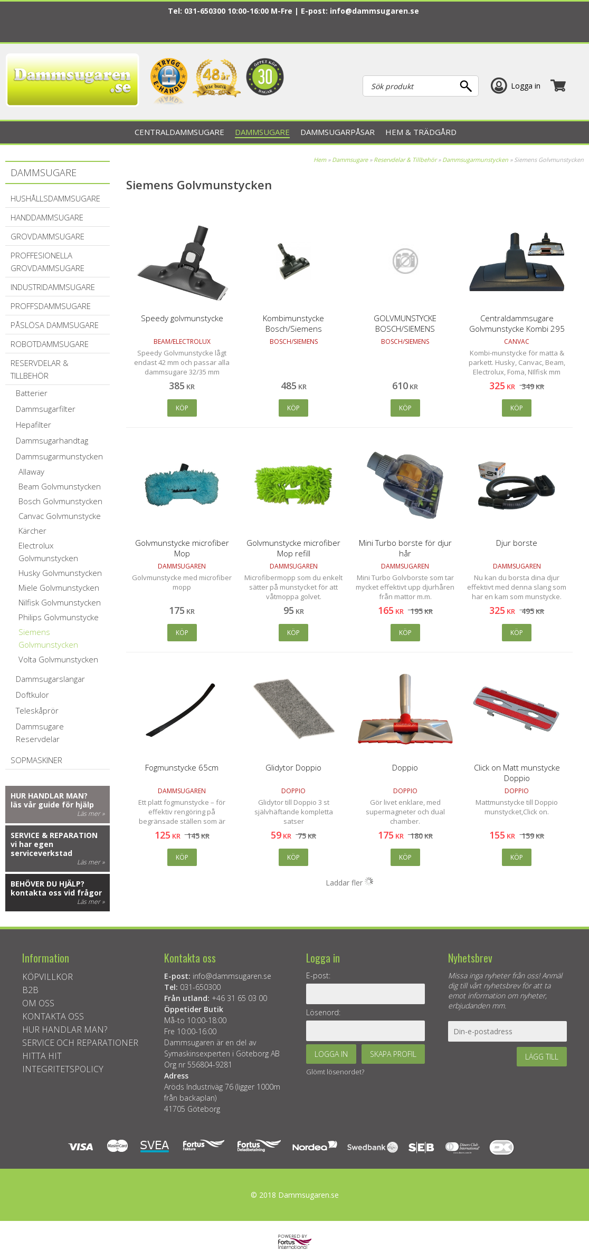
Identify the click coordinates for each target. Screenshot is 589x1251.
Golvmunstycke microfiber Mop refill (293, 548)
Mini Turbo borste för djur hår (405, 548)
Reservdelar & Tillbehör (405, 159)
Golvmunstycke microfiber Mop (182, 548)
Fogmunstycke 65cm (181, 767)
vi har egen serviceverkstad (41, 848)
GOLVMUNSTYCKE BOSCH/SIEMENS (405, 323)
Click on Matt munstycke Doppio (517, 772)
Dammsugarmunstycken (475, 159)
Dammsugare (350, 159)
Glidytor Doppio (293, 767)
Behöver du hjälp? (47, 884)
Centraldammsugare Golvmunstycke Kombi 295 (517, 323)
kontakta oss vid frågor (56, 893)
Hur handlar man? (49, 796)
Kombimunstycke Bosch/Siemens (293, 323)
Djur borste (516, 542)
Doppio (405, 767)
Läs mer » (90, 813)
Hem (320, 159)
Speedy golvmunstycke (182, 318)
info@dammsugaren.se (374, 11)
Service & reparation (54, 835)
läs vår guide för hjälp (52, 805)
